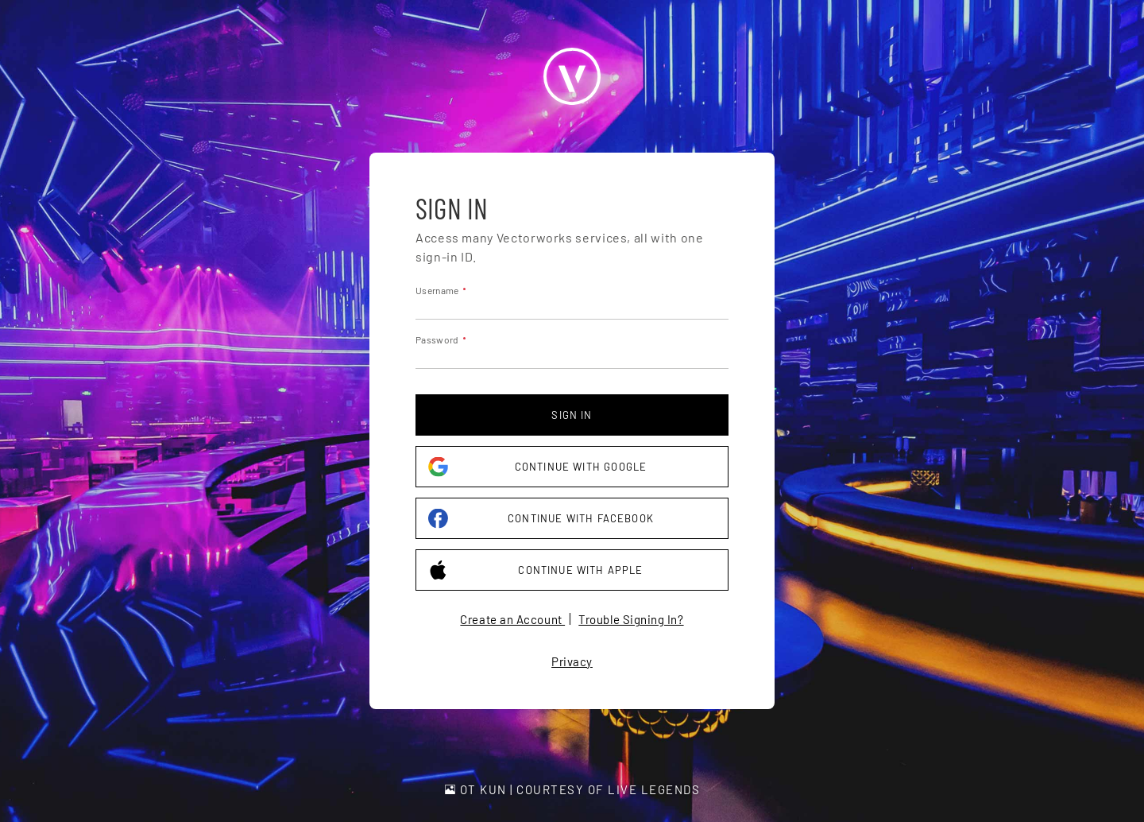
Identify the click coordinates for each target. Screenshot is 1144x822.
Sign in (571, 415)
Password (436, 339)
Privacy (572, 661)
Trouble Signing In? (630, 619)
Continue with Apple (536, 570)
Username (436, 290)
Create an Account (512, 619)
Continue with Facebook (541, 519)
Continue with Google (537, 467)
